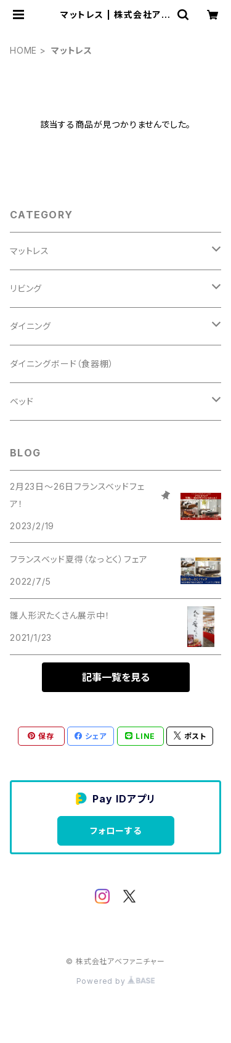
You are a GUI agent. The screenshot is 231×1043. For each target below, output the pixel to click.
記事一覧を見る (116, 677)
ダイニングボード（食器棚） (61, 363)
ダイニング (30, 326)
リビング (26, 288)
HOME (23, 50)
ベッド (21, 401)
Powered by (115, 981)
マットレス (29, 250)
